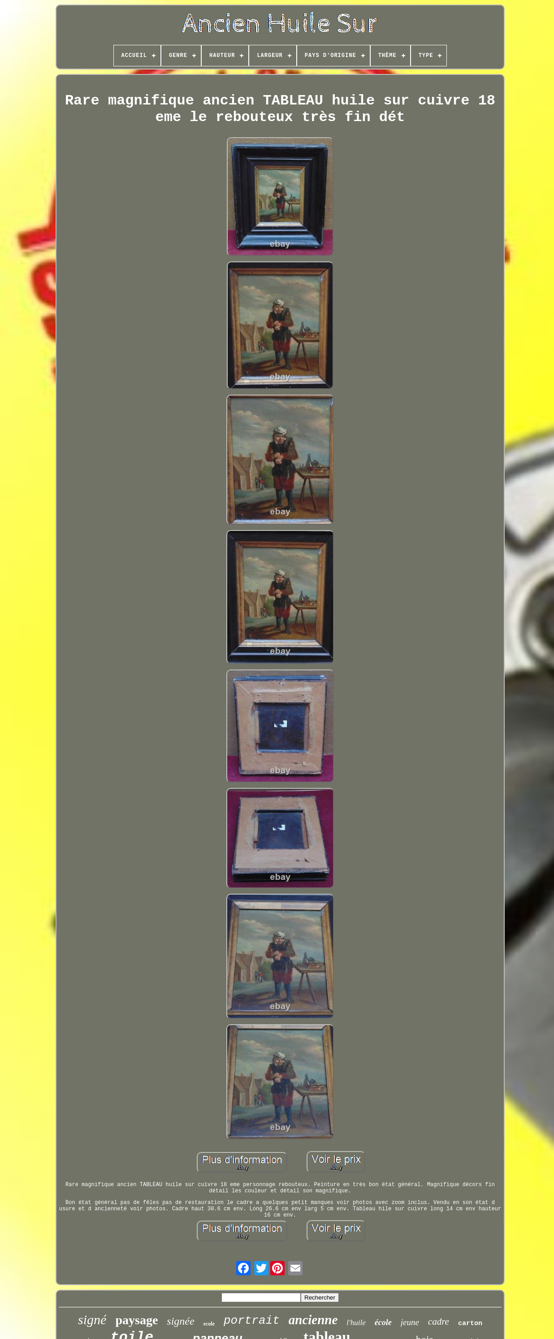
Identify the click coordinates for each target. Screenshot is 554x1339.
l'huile (355, 1322)
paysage (136, 1320)
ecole (209, 1324)
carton (470, 1323)
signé (92, 1319)
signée (180, 1321)
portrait (252, 1320)
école (383, 1322)
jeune (410, 1322)
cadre (438, 1321)
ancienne (313, 1320)
